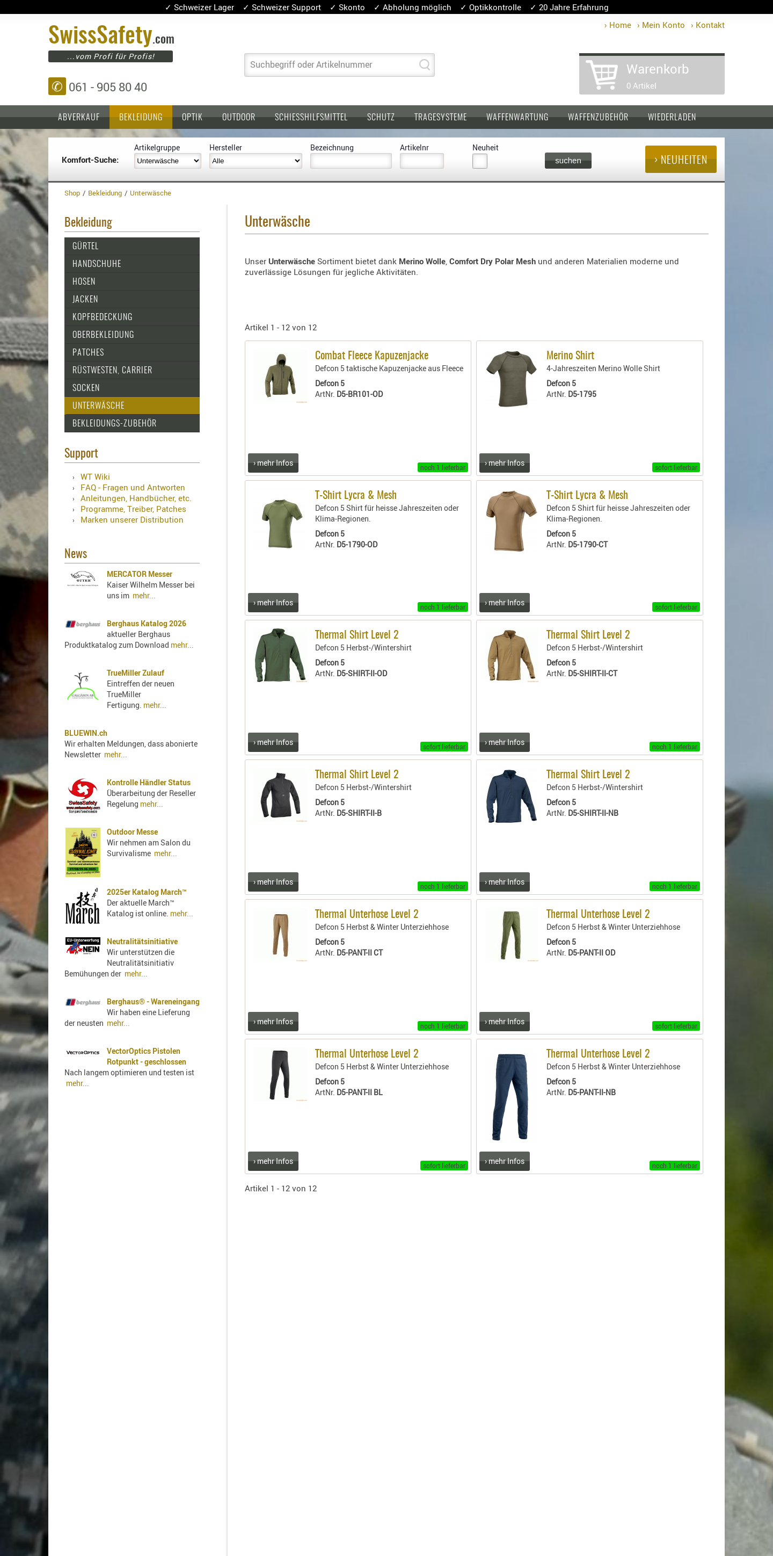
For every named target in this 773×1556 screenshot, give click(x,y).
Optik (192, 117)
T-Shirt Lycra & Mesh (356, 495)
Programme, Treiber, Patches (133, 508)
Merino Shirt (570, 356)
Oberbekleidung (103, 335)
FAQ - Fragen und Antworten (133, 487)
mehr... (144, 595)
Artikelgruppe (157, 147)
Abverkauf (79, 117)
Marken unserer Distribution (132, 519)
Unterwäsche (98, 406)
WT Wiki (95, 476)
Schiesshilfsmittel (311, 117)
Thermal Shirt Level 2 (357, 635)
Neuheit (485, 147)
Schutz (381, 117)
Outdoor (239, 117)
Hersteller (225, 147)
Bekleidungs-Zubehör (114, 423)
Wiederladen (672, 117)
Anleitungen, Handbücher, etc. (136, 498)
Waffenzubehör (598, 117)
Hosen (84, 282)
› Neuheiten (681, 160)
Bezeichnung (332, 147)
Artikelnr (414, 147)
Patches (88, 353)
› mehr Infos (273, 463)
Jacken (85, 299)
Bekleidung (141, 117)
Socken (86, 388)
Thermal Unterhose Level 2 (367, 914)
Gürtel (85, 246)
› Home (617, 24)
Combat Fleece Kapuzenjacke (371, 356)
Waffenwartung (517, 117)
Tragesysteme (440, 117)
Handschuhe (96, 264)
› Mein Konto (661, 24)
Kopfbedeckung (102, 317)
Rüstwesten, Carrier (112, 370)
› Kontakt (708, 24)
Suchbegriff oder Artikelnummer (311, 64)
